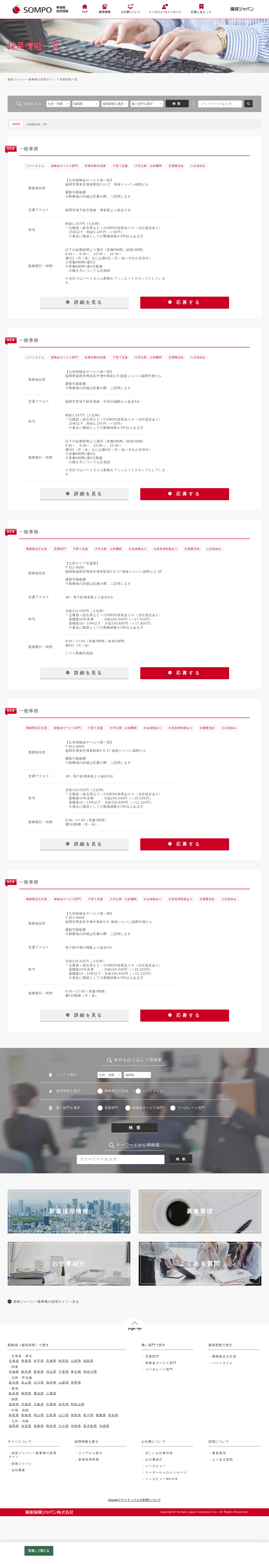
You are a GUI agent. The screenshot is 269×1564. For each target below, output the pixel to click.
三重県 (51, 1393)
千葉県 (64, 1371)
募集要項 (219, 1453)
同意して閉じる (38, 1550)
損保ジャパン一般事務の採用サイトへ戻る (46, 1301)
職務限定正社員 (117, 1091)
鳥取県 (14, 1415)
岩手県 (39, 1361)
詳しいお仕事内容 (159, 1453)
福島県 (88, 1361)
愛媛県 (101, 1415)
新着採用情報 (88, 1459)
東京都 (76, 1371)
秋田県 (64, 1361)
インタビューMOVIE (161, 1479)
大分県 (64, 1426)
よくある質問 (222, 1459)
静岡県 (26, 1393)
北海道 (14, 1361)
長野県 (76, 1382)
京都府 (26, 1404)
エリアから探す (90, 1453)
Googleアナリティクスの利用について (134, 1500)
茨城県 (14, 1371)
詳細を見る (84, 302)
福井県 (51, 1382)
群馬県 (39, 1371)
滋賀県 (14, 1404)
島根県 (26, 1415)
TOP (85, 11)
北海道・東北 (22, 1356)
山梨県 (64, 1382)
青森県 (26, 1361)
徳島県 (76, 1415)
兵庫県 (51, 1404)
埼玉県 (51, 1371)
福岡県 (14, 1426)
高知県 (113, 1415)
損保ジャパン (22, 1463)
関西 (15, 1399)
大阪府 (39, 1404)
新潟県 (14, 1382)
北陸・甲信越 (22, 1377)
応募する (184, 302)
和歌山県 (78, 1404)
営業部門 (111, 1108)
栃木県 (26, 1371)
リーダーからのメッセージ (166, 1472)
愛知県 (39, 1393)
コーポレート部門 (191, 1108)
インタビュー (155, 1466)
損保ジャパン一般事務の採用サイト (32, 79)
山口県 (64, 1415)
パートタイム (153, 1091)
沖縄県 (104, 1426)
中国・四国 (20, 1410)
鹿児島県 (90, 1426)
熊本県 (51, 1426)
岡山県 (39, 1415)
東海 (15, 1388)
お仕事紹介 (154, 1459)
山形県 (76, 1361)
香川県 (88, 1415)
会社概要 (18, 1470)
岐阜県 (14, 1393)
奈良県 (64, 1404)
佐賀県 (26, 1426)
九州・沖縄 (20, 1421)
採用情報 (105, 12)
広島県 (51, 1415)
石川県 (39, 1382)
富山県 (26, 1382)
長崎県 (39, 1426)
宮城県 (51, 1361)
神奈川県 (90, 1371)
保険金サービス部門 (147, 1108)
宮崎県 (76, 1426)
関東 (15, 1367)
